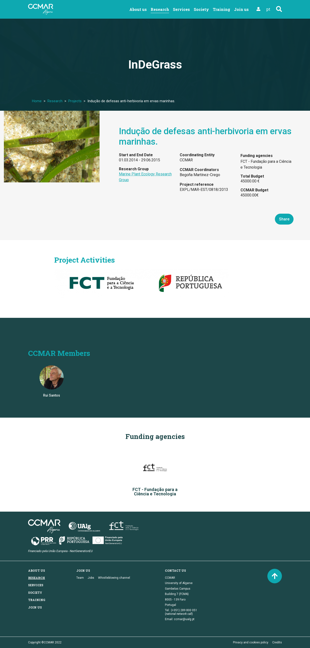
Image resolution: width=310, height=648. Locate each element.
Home (37, 101)
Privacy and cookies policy (250, 642)
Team (80, 577)
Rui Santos (51, 395)
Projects (75, 101)
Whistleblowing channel (114, 577)
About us (138, 9)
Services (181, 9)
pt (268, 9)
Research (160, 9)
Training (221, 9)
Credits (277, 642)
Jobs (91, 577)
